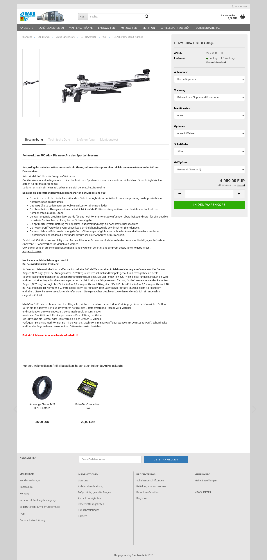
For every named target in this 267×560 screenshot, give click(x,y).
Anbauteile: (181, 72)
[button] (179, 194)
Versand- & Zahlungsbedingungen (39, 500)
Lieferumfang (86, 139)
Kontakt (24, 493)
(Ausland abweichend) (216, 62)
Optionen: (180, 126)
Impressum (26, 486)
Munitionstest (109, 139)
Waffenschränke (81, 27)
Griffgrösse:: (181, 162)
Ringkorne (142, 498)
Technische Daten (59, 139)
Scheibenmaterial (208, 27)
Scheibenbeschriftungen (150, 480)
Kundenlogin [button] (240, 6)
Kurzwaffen (129, 27)
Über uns (83, 480)
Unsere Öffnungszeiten (91, 504)
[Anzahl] (209, 194)
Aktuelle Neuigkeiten (89, 498)
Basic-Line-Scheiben (147, 492)
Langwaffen (106, 27)
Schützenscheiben (51, 27)
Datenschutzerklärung (32, 520)
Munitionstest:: (183, 108)
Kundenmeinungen (30, 480)
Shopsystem (121, 555)
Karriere (82, 516)
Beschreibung (34, 139)
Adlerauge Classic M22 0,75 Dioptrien (42, 406)
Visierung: (180, 90)
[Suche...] (83, 16)
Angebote (26, 27)
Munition (149, 27)
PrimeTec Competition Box (87, 406)
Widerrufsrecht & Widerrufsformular (40, 506)
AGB (22, 513)
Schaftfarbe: (181, 144)
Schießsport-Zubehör (175, 27)
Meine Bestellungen (206, 480)
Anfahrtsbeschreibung (90, 486)
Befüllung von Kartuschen (151, 486)
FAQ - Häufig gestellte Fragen (94, 492)
